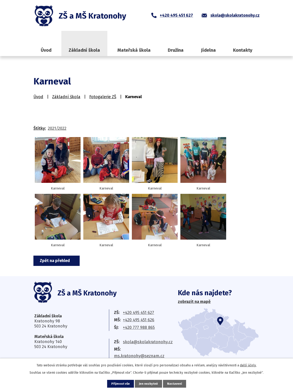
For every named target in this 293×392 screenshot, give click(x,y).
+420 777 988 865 (139, 327)
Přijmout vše (120, 384)
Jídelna (208, 50)
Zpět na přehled (57, 260)
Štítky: (39, 128)
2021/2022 (57, 128)
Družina (176, 50)
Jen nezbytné (148, 384)
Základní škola (84, 50)
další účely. (248, 365)
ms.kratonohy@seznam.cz (139, 355)
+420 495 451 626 (138, 319)
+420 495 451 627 (138, 312)
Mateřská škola (134, 50)
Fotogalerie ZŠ (102, 96)
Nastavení (174, 384)
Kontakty (242, 50)
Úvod (46, 50)
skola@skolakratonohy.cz (148, 341)
